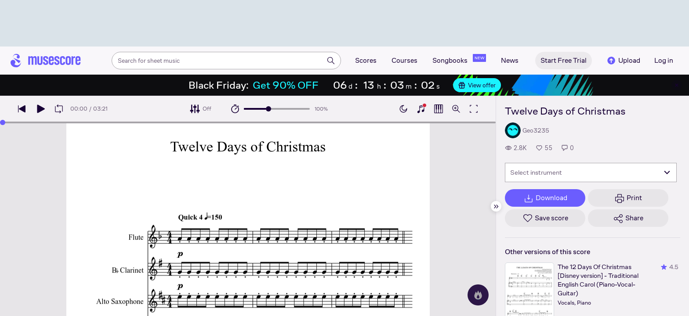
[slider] (268, 108)
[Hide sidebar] (496, 206)
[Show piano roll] (438, 109)
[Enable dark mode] (403, 109)
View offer (477, 85)
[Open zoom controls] (456, 109)
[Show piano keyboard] (421, 109)
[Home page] (46, 61)
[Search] (331, 60)
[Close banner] (676, 85)
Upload (623, 60)
